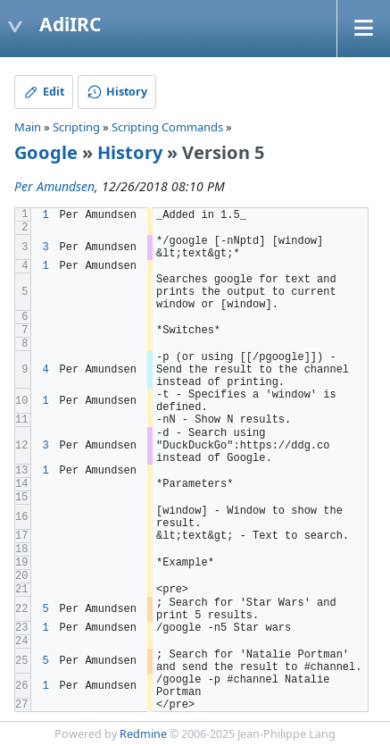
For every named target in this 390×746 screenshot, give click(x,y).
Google (46, 152)
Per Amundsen (54, 186)
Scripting (76, 127)
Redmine (143, 734)
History (129, 152)
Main (27, 127)
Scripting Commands (167, 127)
